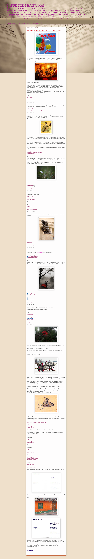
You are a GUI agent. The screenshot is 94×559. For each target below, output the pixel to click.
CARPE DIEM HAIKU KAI (25, 5)
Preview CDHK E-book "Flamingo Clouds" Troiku (31, 20)
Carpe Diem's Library (40, 18)
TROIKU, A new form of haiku (13, 20)
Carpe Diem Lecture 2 (28, 18)
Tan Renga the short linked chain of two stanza (53, 20)
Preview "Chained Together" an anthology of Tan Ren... (18, 23)
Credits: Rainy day (46, 290)
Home (9, 18)
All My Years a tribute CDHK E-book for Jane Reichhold (69, 18)
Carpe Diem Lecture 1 (17, 18)
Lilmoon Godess (39, 252)
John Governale (32, 201)
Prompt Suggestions (36, 23)
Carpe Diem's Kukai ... (51, 18)
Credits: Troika (46, 375)
